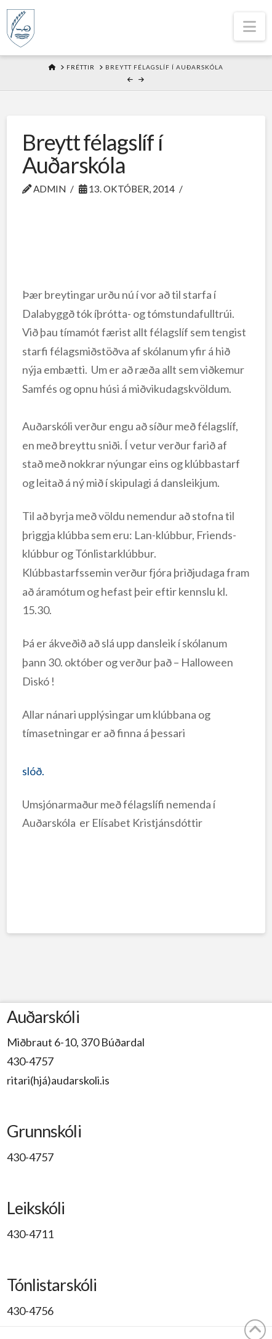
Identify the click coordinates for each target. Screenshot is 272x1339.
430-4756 (30, 1310)
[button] (249, 26)
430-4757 (30, 1061)
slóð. (33, 771)
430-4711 (30, 1234)
